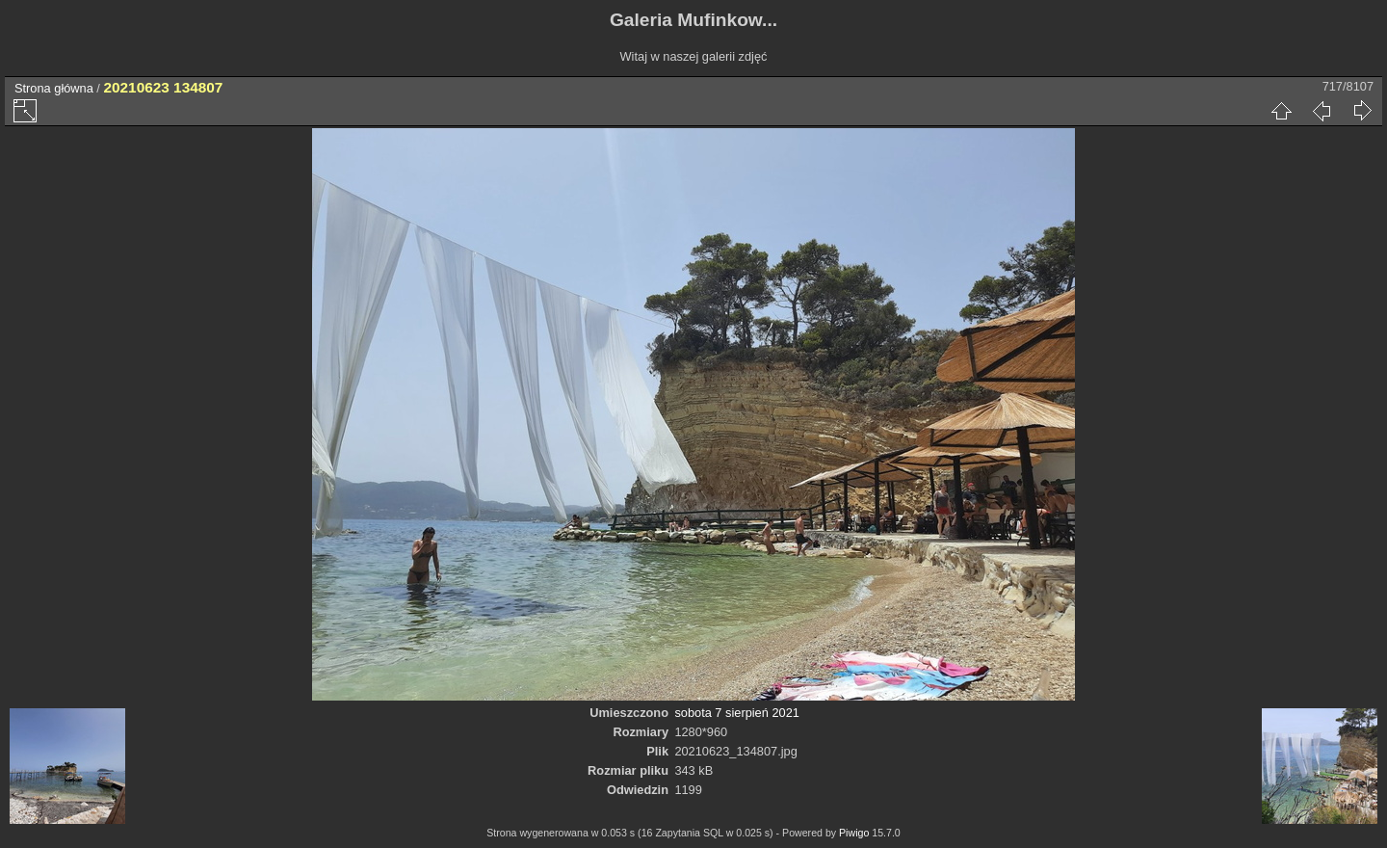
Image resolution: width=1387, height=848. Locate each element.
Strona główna (53, 88)
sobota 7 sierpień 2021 (736, 712)
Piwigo (854, 832)
